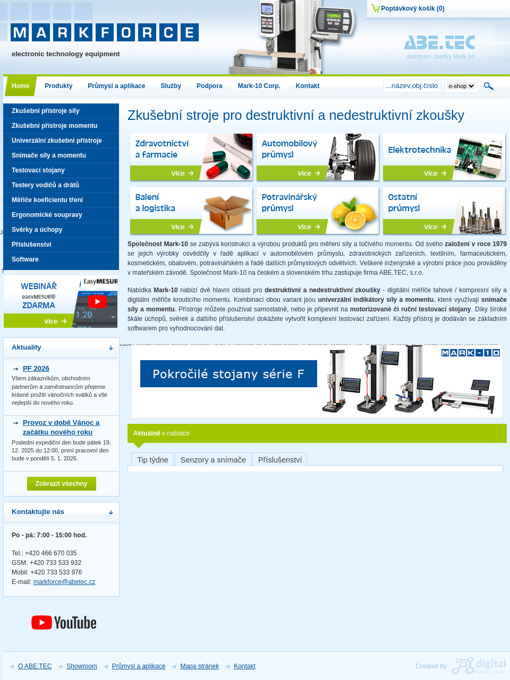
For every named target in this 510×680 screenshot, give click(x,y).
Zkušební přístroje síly (61, 112)
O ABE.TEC (35, 666)
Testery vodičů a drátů (61, 187)
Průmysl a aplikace (139, 666)
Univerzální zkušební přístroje (61, 142)
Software (61, 261)
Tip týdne (152, 460)
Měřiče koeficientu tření (61, 201)
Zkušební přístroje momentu (61, 127)
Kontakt (245, 666)
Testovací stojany (61, 172)
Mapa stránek (199, 666)
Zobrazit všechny (61, 483)
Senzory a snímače (213, 460)
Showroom (81, 666)
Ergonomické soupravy (61, 216)
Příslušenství (280, 460)
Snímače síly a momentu (61, 157)
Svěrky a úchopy (61, 231)
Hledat (489, 86)
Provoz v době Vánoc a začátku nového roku (61, 427)
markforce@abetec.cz (64, 582)
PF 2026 (36, 368)
